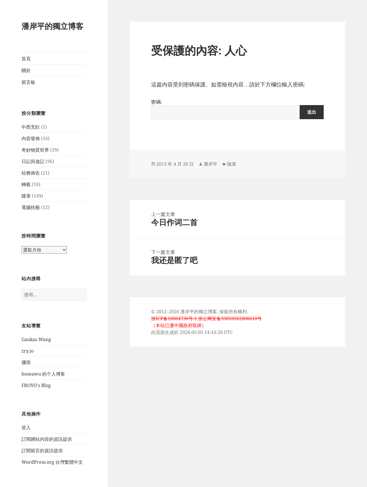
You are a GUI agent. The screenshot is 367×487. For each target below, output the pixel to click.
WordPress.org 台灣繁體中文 (52, 462)
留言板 (28, 82)
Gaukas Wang (36, 339)
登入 (26, 427)
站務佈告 (31, 173)
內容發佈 (31, 138)
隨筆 (26, 196)
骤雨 (26, 362)
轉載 (26, 184)
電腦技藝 (31, 207)
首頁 (26, 58)
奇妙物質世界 (35, 150)
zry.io (28, 351)
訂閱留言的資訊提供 (42, 450)
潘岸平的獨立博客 (52, 26)
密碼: (237, 109)
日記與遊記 (33, 161)
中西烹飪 (31, 127)
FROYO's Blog (36, 385)
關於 (26, 70)
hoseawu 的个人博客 (43, 374)
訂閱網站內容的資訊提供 (47, 439)
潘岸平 (210, 164)
